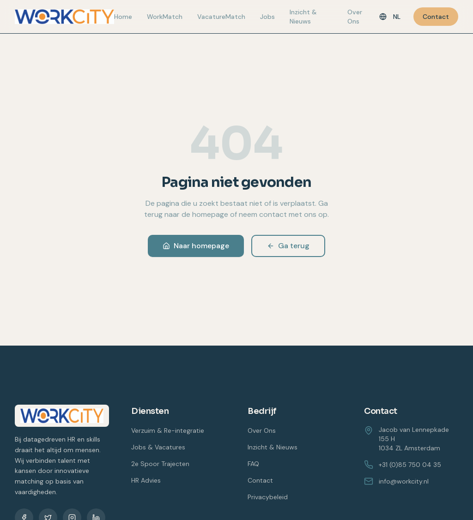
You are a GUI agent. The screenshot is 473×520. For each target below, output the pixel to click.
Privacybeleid (268, 497)
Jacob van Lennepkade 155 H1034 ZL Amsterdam (414, 438)
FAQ (253, 464)
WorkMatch (164, 16)
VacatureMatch (221, 16)
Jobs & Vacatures (158, 447)
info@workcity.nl (396, 481)
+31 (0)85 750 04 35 (402, 464)
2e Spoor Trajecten (160, 464)
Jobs (267, 16)
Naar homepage (196, 246)
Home (123, 16)
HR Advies (146, 480)
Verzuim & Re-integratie (167, 430)
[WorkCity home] (64, 16)
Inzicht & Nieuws (303, 16)
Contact (436, 16)
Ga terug (288, 246)
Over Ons (354, 16)
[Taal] (390, 16)
